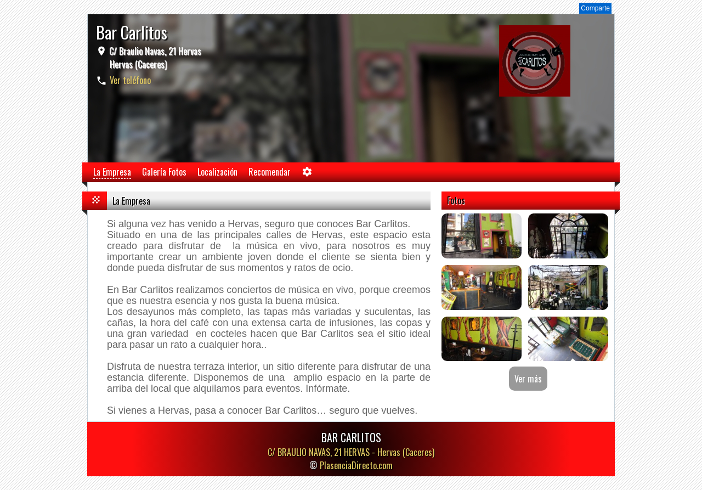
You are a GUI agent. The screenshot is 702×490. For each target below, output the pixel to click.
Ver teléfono (130, 80)
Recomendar (269, 171)
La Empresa (112, 171)
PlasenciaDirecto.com (356, 465)
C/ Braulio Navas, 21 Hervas (154, 57)
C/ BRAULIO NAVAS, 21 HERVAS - (351, 452)
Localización (217, 171)
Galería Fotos (164, 171)
